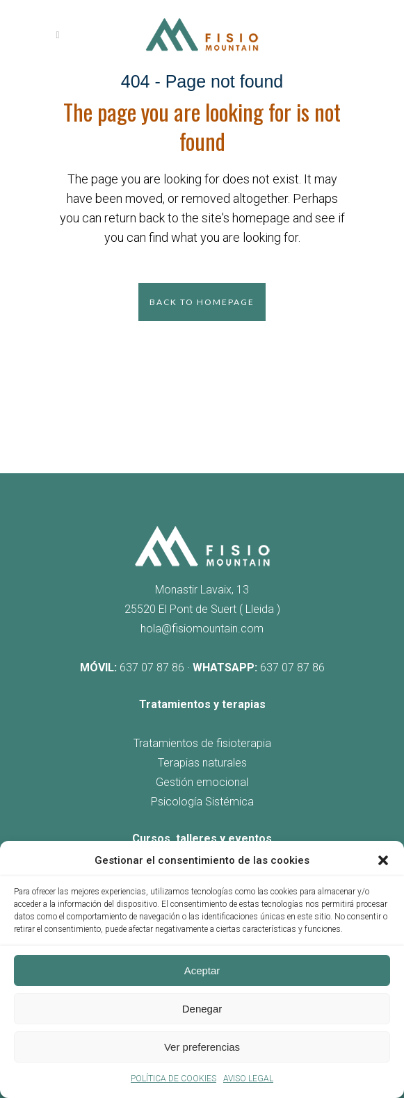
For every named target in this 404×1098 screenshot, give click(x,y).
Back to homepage (202, 302)
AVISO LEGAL (248, 1078)
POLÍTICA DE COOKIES (173, 1078)
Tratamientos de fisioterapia (202, 743)
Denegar (202, 1009)
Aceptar (202, 970)
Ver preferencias (202, 1047)
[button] (383, 860)
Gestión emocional (202, 782)
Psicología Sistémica (202, 801)
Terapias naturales (202, 762)
